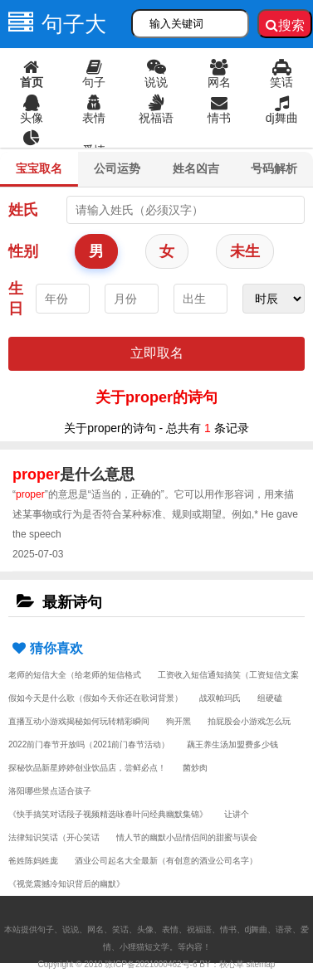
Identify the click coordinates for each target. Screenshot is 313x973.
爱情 (93, 150)
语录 (31, 145)
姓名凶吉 (196, 168)
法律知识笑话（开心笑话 (54, 837)
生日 (15, 298)
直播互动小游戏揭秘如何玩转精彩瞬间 (78, 721)
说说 (156, 74)
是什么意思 (73, 474)
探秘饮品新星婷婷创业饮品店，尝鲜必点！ (87, 767)
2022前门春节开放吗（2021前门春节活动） (89, 744)
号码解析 (274, 168)
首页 (31, 74)
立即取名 (156, 353)
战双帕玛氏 (220, 698)
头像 (31, 109)
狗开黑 (178, 721)
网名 (218, 74)
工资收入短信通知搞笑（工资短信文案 (228, 674)
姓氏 (23, 210)
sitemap (260, 964)
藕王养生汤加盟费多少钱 (232, 744)
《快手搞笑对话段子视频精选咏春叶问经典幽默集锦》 (108, 814)
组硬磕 (269, 698)
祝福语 (156, 109)
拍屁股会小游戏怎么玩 (249, 721)
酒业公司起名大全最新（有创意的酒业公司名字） (166, 860)
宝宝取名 (39, 168)
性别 (23, 251)
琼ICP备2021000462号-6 (151, 964)
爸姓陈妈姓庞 (33, 860)
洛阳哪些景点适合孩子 (49, 790)
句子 (93, 74)
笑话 (281, 74)
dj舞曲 (281, 109)
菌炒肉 (195, 767)
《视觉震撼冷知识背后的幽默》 (66, 883)
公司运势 (117, 168)
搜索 (285, 25)
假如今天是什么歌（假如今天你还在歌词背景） (95, 698)
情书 (218, 109)
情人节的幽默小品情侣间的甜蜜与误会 (186, 837)
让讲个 (236, 814)
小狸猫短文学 (144, 946)
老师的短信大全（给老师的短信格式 (74, 674)
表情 (93, 109)
